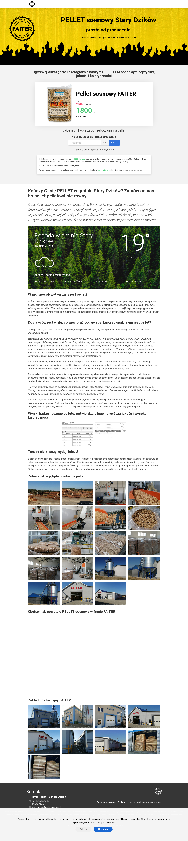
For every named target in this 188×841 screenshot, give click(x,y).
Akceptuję (103, 829)
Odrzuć (83, 829)
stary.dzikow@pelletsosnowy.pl (46, 807)
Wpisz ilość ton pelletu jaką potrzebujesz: (94, 137)
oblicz (114, 142)
